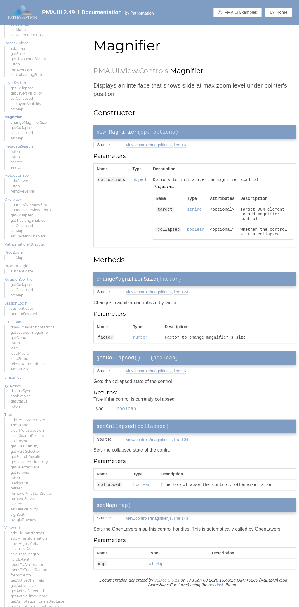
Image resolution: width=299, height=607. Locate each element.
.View (128, 71)
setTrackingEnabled (28, 236)
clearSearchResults (27, 435)
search (16, 162)
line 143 (181, 533)
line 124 (181, 300)
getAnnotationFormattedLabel (38, 601)
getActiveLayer (24, 585)
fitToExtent (20, 559)
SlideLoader (14, 322)
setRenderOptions (27, 35)
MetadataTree (16, 175)
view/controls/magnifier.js (149, 146)
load (14, 348)
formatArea (21, 575)
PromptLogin (16, 266)
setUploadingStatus (28, 74)
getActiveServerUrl (27, 591)
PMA (101, 71)
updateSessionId (25, 314)
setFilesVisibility (24, 509)
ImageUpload (16, 43)
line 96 (180, 381)
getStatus (19, 401)
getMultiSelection (26, 451)
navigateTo (20, 483)
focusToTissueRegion (29, 570)
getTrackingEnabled (28, 220)
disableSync (21, 391)
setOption (19, 369)
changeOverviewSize (29, 204)
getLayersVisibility (26, 93)
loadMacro (20, 353)
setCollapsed (22, 98)
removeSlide (21, 69)
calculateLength (25, 554)
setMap (17, 109)
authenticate (22, 271)
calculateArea (22, 549)
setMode (18, 29)
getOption (20, 337)
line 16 (180, 146)
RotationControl (18, 279)
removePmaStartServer (31, 493)
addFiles (18, 48)
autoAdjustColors (26, 543)
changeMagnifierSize (29, 122)
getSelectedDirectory (29, 462)
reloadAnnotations (27, 364)
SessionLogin (15, 303)
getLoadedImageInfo (29, 332)
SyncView (12, 385)
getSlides (18, 53)
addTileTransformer (27, 533)
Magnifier (13, 117)
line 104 (181, 452)
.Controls (153, 71)
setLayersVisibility (26, 104)
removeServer (23, 191)
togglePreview (23, 519)
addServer (19, 181)
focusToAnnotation (27, 564)
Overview (12, 199)
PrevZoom (13, 252)
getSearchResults (26, 456)
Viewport (12, 528)
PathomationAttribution (26, 244)
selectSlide (20, 24)
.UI (114, 71)
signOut (18, 514)
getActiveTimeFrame (29, 596)
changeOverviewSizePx (31, 210)
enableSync (21, 396)
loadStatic (19, 358)
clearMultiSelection (27, 430)
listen (15, 64)
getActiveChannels (27, 580)
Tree (8, 414)
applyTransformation (29, 538)
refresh (17, 488)
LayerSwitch (15, 83)
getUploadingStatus (28, 59)
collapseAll (20, 441)
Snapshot (12, 377)
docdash (216, 600)
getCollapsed (22, 88)
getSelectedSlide (25, 467)
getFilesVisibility (25, 446)
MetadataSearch (18, 146)
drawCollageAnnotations (32, 327)
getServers (20, 472)
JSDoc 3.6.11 (167, 595)
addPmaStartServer (28, 420)
